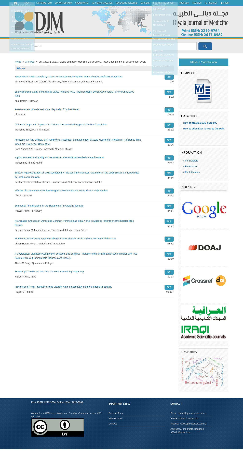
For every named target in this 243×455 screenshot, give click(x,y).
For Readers (191, 166)
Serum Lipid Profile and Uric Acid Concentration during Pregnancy (49, 277)
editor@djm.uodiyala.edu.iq (192, 419)
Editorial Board (63, 9)
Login (225, 9)
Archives (184, 9)
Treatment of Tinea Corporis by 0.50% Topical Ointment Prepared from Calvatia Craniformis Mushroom (68, 82)
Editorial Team (44, 9)
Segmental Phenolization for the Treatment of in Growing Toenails (49, 211)
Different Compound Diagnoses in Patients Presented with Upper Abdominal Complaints (61, 130)
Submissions (81, 9)
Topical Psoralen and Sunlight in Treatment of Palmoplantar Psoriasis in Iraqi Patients (59, 163)
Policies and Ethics (164, 9)
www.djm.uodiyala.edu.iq (193, 429)
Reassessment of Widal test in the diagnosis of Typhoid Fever (47, 115)
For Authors (190, 172)
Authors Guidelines (101, 9)
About (28, 9)
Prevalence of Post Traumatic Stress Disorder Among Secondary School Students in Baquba (63, 292)
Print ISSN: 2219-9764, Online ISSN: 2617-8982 (57, 408)
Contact (113, 429)
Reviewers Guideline (126, 9)
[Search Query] (114, 52)
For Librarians (192, 178)
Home (18, 67)
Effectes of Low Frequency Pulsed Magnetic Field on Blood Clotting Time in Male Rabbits (61, 196)
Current (145, 9)
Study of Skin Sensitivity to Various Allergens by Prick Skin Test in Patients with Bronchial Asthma (65, 244)
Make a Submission (203, 68)
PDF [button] (169, 82)
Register (196, 9)
